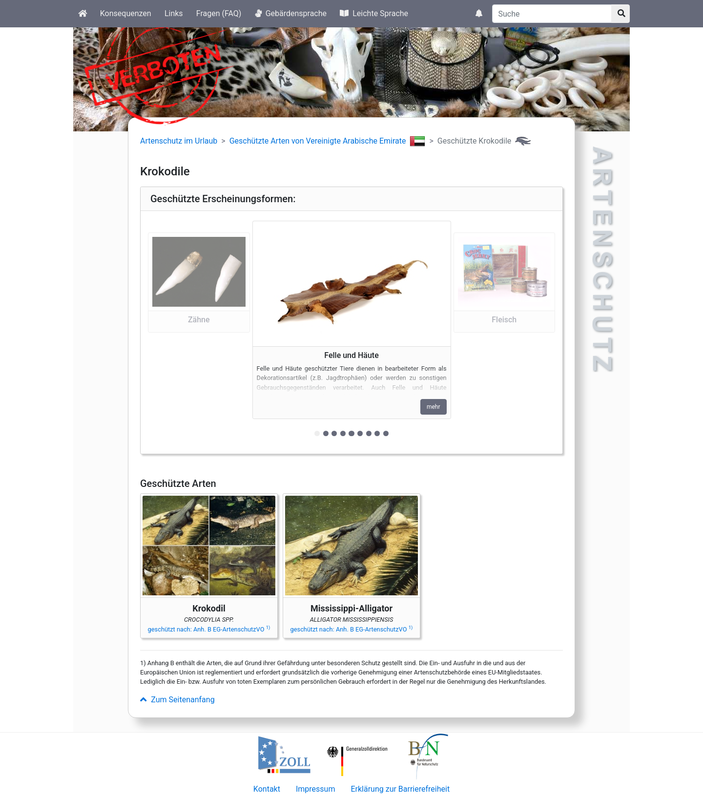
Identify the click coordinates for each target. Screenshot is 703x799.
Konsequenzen (125, 13)
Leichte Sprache (374, 13)
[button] (199, 332)
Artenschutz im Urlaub (178, 141)
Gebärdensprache (291, 13)
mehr (433, 406)
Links (174, 13)
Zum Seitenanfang (177, 699)
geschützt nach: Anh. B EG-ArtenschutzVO (209, 629)
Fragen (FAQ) (219, 13)
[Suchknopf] (620, 13)
